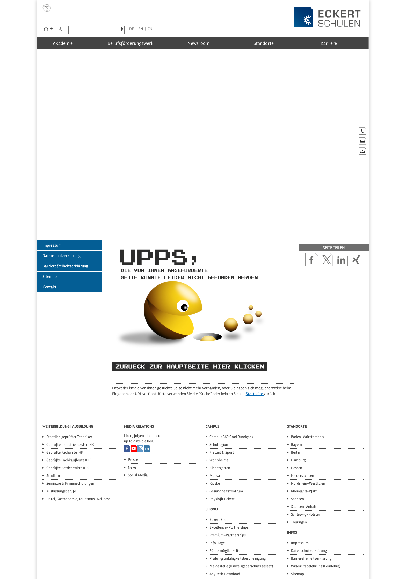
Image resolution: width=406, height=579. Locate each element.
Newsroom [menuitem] (203, 43)
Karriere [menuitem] (335, 43)
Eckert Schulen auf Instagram (140, 404)
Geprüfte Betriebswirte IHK (67, 423)
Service (212, 464)
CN (150, 29)
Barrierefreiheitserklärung (65, 221)
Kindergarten (219, 423)
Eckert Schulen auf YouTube (134, 404)
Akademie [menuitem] (70, 43)
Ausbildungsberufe (61, 446)
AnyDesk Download (224, 529)
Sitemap (49, 232)
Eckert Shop (219, 475)
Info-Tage (217, 498)
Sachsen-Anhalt (304, 462)
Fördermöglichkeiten (225, 506)
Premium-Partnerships (227, 490)
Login (52, 29)
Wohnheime (218, 415)
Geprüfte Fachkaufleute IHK (68, 415)
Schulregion (218, 400)
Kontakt (49, 242)
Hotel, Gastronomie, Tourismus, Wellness (78, 454)
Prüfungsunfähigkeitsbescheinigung (237, 514)
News (132, 422)
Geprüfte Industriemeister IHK (70, 400)
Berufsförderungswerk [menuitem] (137, 43)
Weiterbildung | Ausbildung (67, 382)
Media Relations (139, 382)
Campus (212, 382)
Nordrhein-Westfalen (308, 439)
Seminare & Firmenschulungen (70, 439)
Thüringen (299, 477)
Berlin (295, 407)
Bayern (296, 400)
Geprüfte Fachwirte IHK (64, 407)
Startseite (255, 349)
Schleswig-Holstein (306, 470)
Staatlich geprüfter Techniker (69, 392)
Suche (60, 29)
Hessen (296, 423)
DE (131, 29)
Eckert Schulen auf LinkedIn (147, 404)
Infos (292, 488)
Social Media (138, 430)
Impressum (52, 200)
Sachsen (297, 454)
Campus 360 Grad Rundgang (231, 392)
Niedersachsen (302, 431)
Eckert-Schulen (46, 29)
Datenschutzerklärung (61, 211)
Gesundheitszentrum (226, 446)
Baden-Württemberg (307, 392)
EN (140, 29)
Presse (133, 415)
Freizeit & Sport (221, 407)
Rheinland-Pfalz (304, 446)
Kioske (214, 439)
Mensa (214, 431)
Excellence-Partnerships (229, 482)
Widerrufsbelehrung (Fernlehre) (315, 521)
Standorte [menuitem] (269, 43)
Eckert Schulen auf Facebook (127, 404)
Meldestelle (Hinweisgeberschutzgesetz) (241, 521)
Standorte (297, 382)
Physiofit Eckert (222, 454)
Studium (53, 431)
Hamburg (298, 415)
